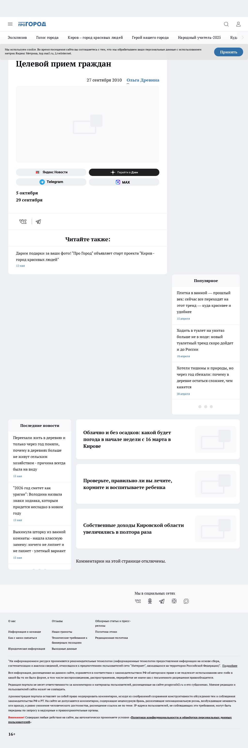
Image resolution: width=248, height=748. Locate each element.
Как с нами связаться (22, 638)
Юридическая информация (26, 648)
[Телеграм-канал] (51, 182)
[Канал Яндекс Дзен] (124, 172)
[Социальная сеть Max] (124, 182)
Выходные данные (64, 648)
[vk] (23, 221)
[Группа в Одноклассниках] (150, 601)
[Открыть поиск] (226, 24)
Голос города (47, 37)
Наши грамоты (62, 631)
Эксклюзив (17, 37)
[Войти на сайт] (238, 24)
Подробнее (229, 665)
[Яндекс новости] (51, 172)
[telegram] (40, 221)
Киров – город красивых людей (95, 37)
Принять (228, 52)
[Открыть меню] (10, 24)
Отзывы (57, 621)
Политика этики (106, 631)
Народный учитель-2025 (199, 37)
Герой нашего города (150, 37)
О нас (12, 621)
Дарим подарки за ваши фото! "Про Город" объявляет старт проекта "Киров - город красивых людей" (87, 260)
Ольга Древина (143, 80)
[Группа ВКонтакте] (138, 601)
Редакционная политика (111, 638)
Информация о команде (24, 631)
